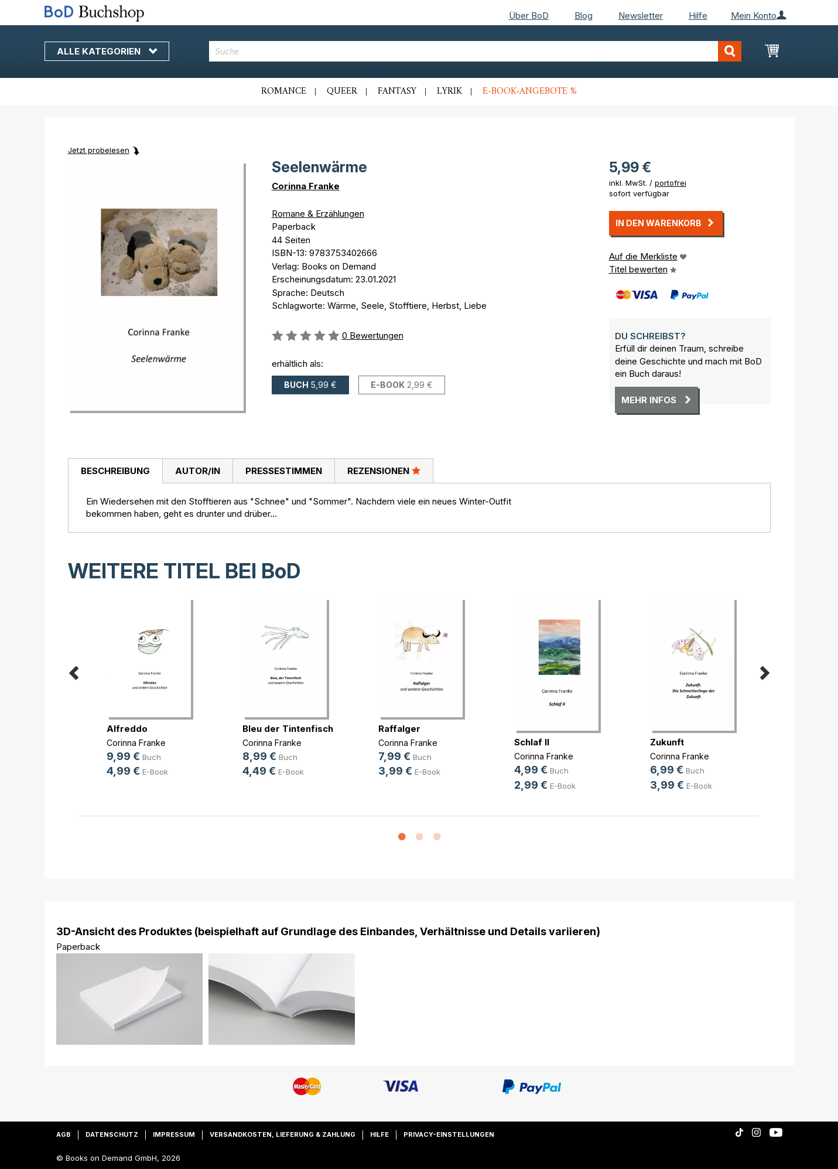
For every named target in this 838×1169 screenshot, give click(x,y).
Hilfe (698, 15)
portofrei (670, 183)
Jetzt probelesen (98, 150)
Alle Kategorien (107, 51)
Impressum (174, 1134)
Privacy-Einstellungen (448, 1134)
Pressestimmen (283, 470)
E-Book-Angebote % (530, 91)
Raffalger (399, 728)
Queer (342, 91)
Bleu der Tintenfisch (287, 728)
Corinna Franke (306, 186)
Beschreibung (115, 470)
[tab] (115, 471)
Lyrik (449, 91)
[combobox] (475, 51)
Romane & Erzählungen (318, 213)
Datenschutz (111, 1134)
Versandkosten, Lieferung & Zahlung (282, 1134)
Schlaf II (531, 742)
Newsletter (640, 15)
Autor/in (197, 470)
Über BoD (529, 15)
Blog (583, 15)
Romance (283, 91)
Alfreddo (127, 728)
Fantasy (397, 91)
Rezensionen (383, 470)
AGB (63, 1134)
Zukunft (667, 742)
